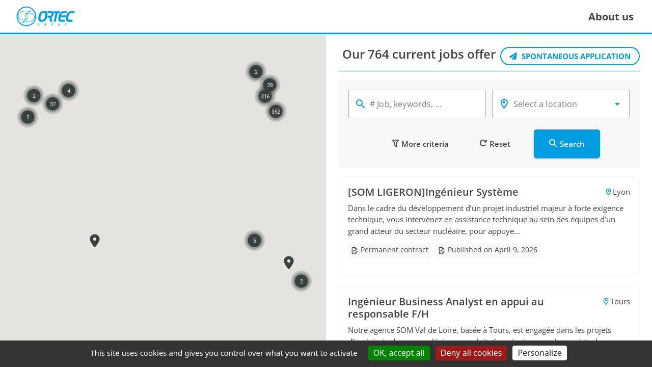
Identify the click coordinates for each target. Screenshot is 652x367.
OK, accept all (399, 352)
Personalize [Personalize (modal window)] (539, 352)
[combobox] (561, 104)
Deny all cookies (471, 352)
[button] (617, 104)
